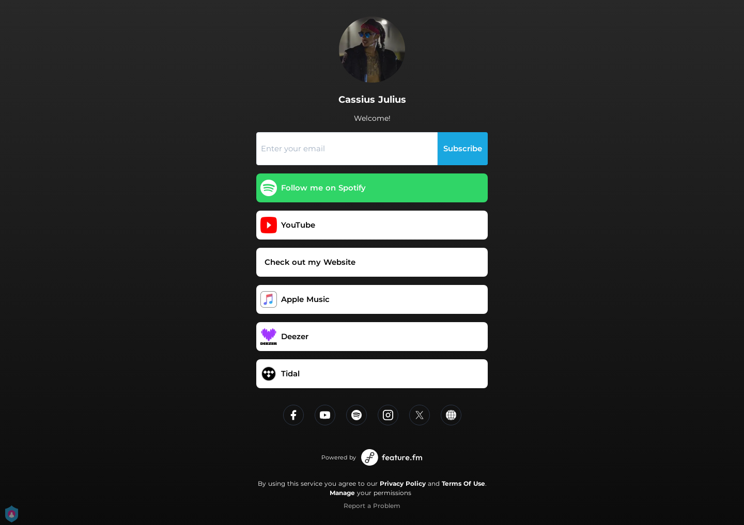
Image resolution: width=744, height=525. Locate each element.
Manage (342, 493)
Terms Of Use (463, 483)
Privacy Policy (403, 483)
